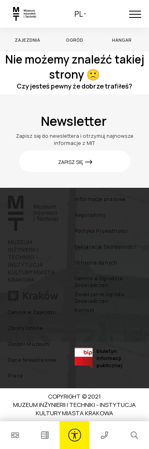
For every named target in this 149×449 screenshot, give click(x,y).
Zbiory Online (25, 328)
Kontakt (85, 310)
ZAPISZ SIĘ (71, 162)
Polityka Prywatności (101, 230)
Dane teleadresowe (32, 360)
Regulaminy (90, 215)
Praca (15, 375)
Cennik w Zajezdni (32, 312)
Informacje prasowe (100, 199)
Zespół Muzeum (29, 344)
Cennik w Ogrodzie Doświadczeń (99, 282)
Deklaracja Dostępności (105, 246)
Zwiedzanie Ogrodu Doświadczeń (100, 297)
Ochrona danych (96, 262)
